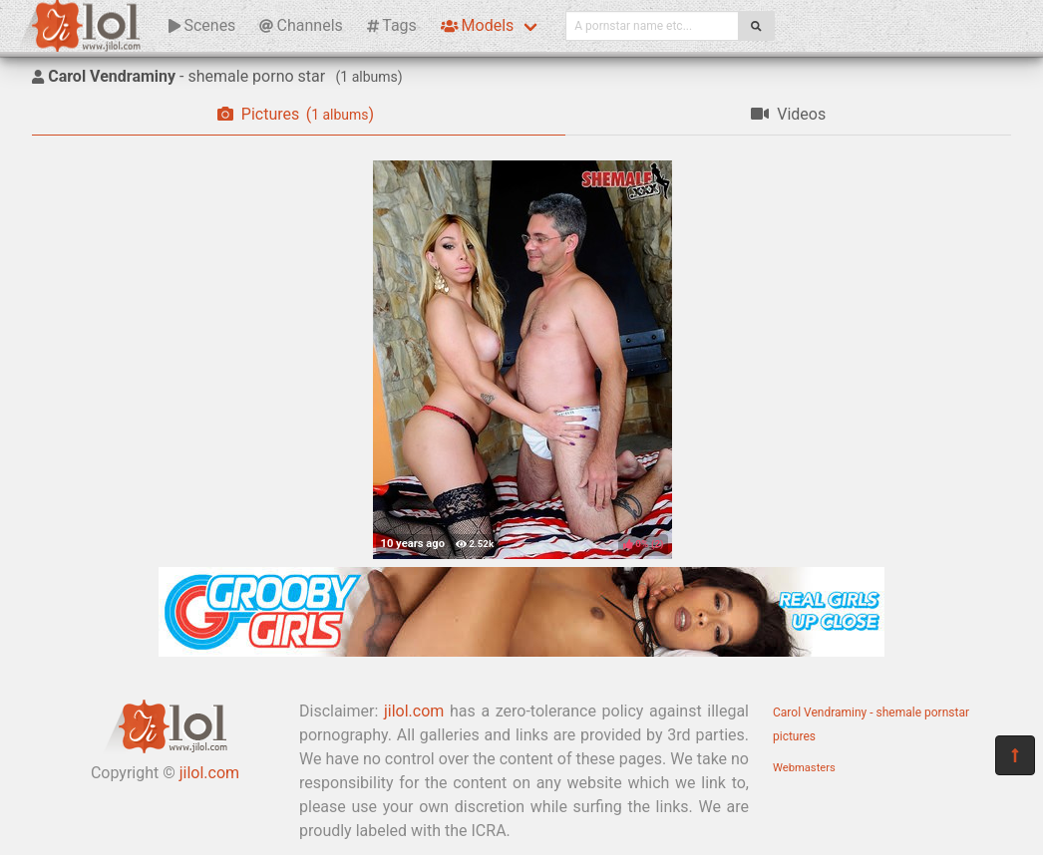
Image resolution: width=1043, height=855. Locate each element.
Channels (300, 25)
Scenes (202, 25)
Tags (392, 25)
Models (477, 25)
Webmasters (804, 767)
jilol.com (209, 772)
